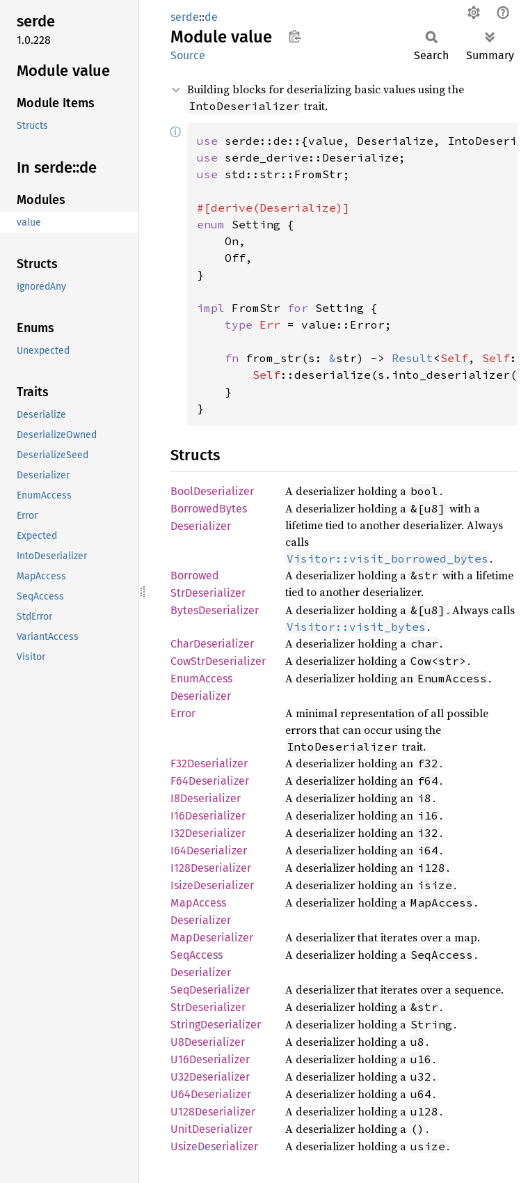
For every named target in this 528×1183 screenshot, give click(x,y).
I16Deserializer (208, 815)
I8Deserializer (205, 798)
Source (187, 55)
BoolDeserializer (212, 491)
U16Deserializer (210, 1059)
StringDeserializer (215, 1024)
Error (182, 713)
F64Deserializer (209, 781)
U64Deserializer (210, 1094)
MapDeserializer (211, 937)
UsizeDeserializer (214, 1146)
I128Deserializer (210, 868)
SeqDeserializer (210, 989)
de (211, 17)
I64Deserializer (208, 850)
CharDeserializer (212, 643)
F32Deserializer (209, 763)
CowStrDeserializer (218, 661)
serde (184, 17)
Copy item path (294, 36)
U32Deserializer (210, 1076)
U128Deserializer (212, 1111)
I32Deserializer (208, 833)
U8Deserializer (207, 1042)
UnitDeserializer (211, 1129)
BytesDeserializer (214, 610)
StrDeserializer (208, 1007)
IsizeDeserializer (212, 885)
